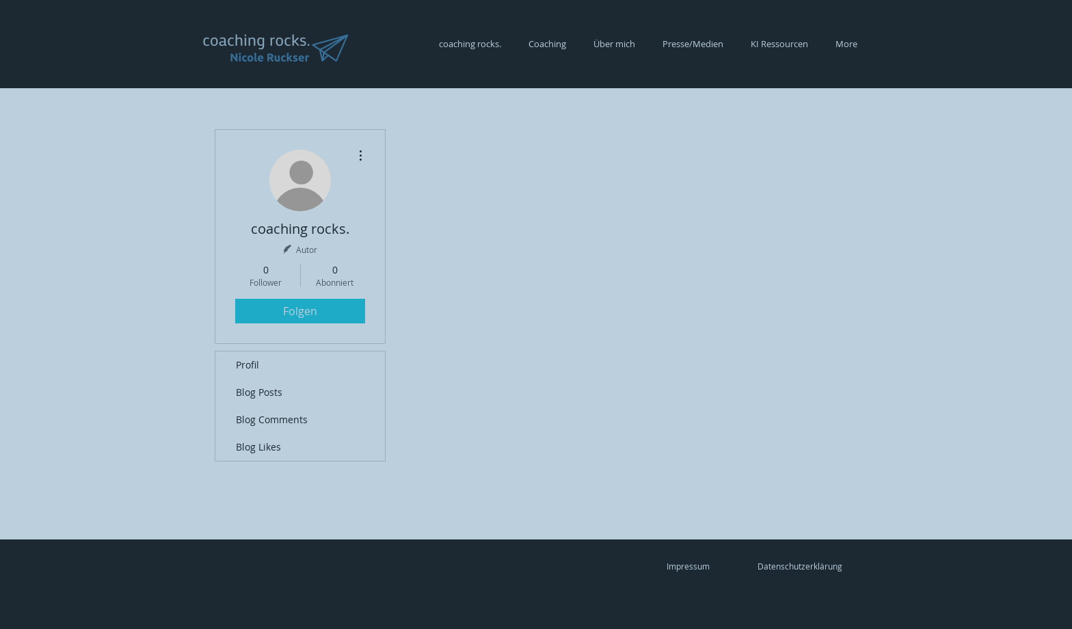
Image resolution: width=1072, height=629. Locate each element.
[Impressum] (688, 566)
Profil (247, 364)
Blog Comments (272, 419)
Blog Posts (259, 392)
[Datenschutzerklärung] (800, 566)
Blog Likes (258, 446)
